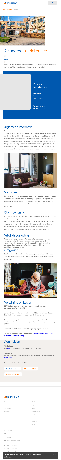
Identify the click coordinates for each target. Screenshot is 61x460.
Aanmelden (7, 411)
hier (8, 349)
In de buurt (7, 405)
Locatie (16, 9)
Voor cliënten (7, 408)
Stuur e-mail (39, 109)
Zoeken (6, 414)
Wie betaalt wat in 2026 (40, 333)
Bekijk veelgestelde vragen (13, 440)
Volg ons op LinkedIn (10, 445)
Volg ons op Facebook (11, 451)
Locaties (9, 9)
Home (3, 9)
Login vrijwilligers (36, 411)
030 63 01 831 (39, 106)
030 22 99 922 (10, 430)
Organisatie (35, 405)
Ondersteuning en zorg (9, 401)
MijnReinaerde (35, 414)
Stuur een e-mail (11, 434)
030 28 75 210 (12, 368)
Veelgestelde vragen (13, 374)
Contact (9, 437)
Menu (52, 3)
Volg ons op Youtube (10, 448)
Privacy (33, 418)
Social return (35, 421)
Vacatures (34, 401)
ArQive (33, 424)
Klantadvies (8, 357)
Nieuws (33, 408)
